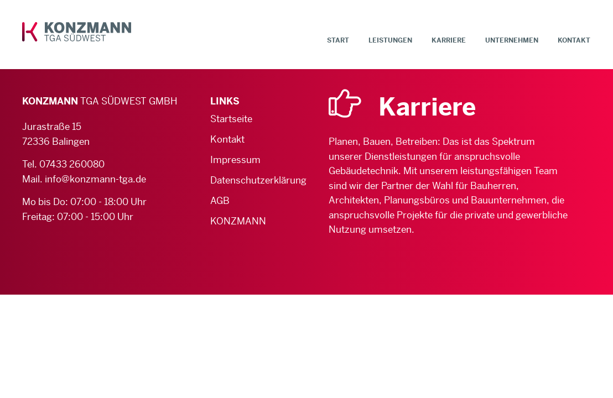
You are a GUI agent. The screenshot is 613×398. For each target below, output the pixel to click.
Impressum (235, 160)
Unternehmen (511, 40)
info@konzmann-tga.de (95, 179)
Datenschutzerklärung (247, 180)
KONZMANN (238, 221)
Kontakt (574, 40)
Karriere (449, 40)
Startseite (231, 119)
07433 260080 (72, 164)
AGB (220, 201)
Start (338, 40)
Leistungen (390, 40)
